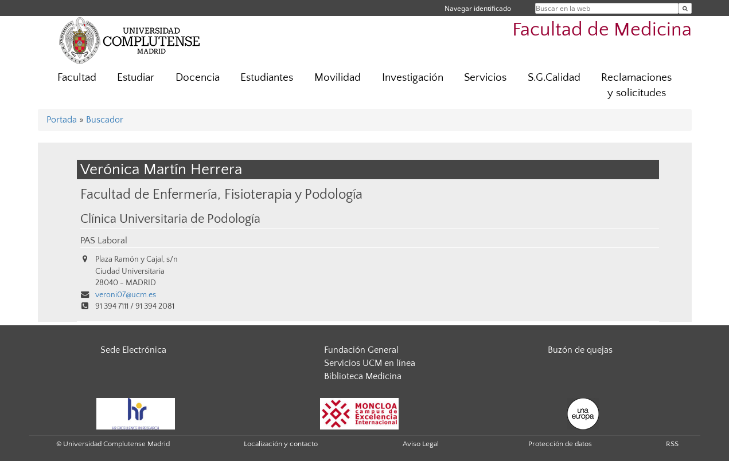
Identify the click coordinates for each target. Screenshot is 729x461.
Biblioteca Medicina (362, 376)
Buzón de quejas (580, 350)
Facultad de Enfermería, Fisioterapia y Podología (221, 194)
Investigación (412, 78)
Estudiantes (266, 78)
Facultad (76, 78)
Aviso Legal (421, 444)
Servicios (485, 78)
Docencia (198, 78)
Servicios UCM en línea (369, 363)
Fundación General (361, 350)
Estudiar (135, 78)
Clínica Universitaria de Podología (170, 219)
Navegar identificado (478, 8)
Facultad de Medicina (602, 30)
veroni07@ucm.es (125, 295)
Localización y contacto (281, 444)
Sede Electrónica (133, 350)
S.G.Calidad (554, 78)
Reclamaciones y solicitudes (636, 85)
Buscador (104, 120)
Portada (61, 120)
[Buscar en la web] (685, 8)
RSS (672, 444)
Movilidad (337, 78)
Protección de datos (560, 444)
